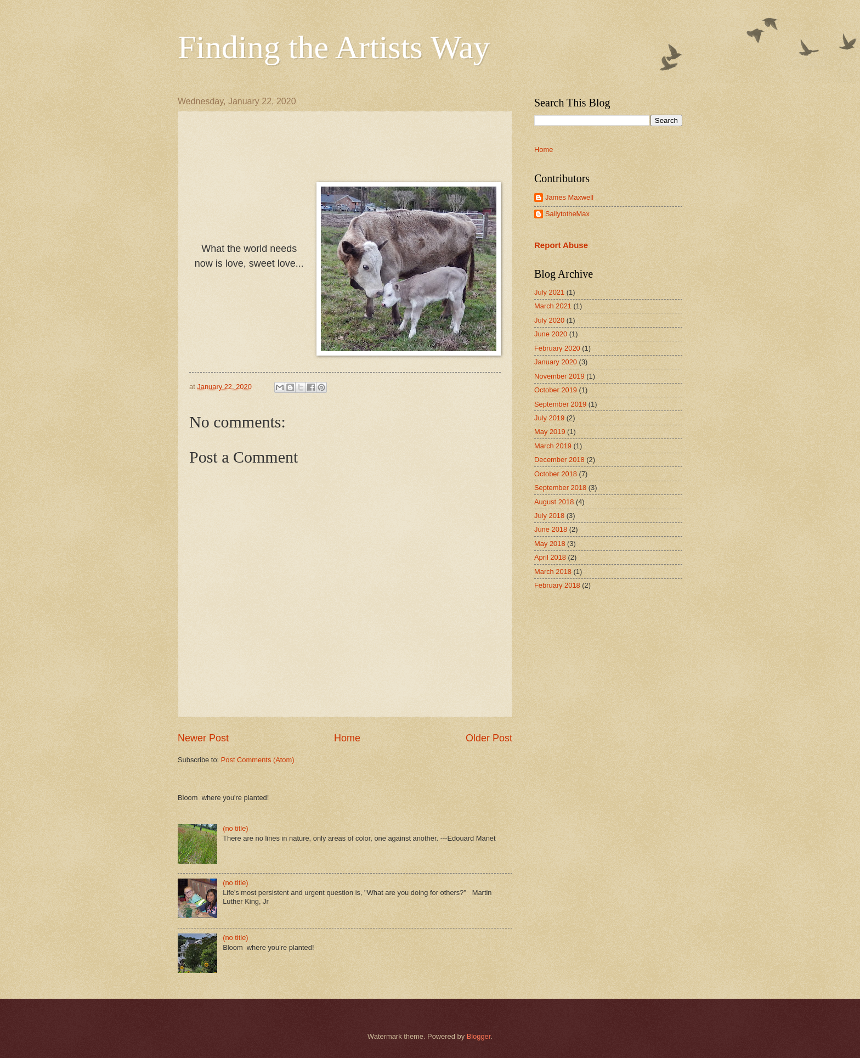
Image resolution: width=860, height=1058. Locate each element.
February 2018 (557, 585)
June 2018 (550, 529)
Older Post (489, 738)
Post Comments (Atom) (258, 760)
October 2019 (555, 390)
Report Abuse (561, 245)
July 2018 (549, 515)
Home (347, 738)
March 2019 (553, 446)
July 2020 (549, 320)
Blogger (479, 1036)
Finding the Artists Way (334, 47)
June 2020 (550, 334)
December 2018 (559, 459)
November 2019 (559, 376)
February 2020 (557, 348)
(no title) (235, 828)
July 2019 (549, 418)
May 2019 (549, 431)
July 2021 (549, 292)
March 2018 (553, 571)
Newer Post (203, 738)
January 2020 (555, 362)
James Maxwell (569, 197)
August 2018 (554, 502)
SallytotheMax (567, 214)
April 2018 (550, 557)
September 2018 (560, 487)
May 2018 (549, 543)
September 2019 (560, 404)
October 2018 (555, 474)
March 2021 (553, 306)
